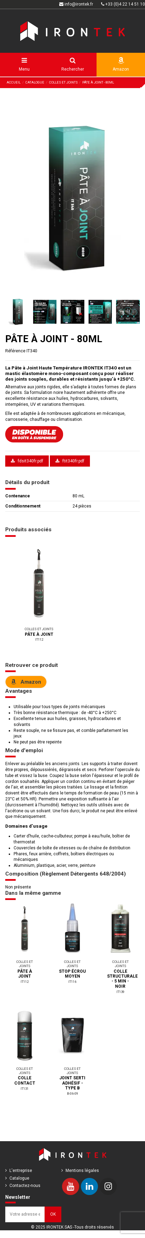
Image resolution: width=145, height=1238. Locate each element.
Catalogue (19, 1178)
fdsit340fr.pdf (27, 461)
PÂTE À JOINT (39, 634)
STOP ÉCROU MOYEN (72, 974)
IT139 (120, 992)
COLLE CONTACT (24, 1080)
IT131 (25, 1089)
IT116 (72, 982)
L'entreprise (20, 1170)
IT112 (39, 639)
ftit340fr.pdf (69, 461)
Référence (15, 350)
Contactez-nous (24, 1185)
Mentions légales (82, 1170)
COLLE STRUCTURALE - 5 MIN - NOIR (122, 979)
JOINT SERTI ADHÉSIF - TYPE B (72, 1083)
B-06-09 (72, 1093)
